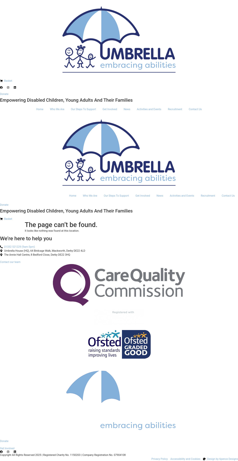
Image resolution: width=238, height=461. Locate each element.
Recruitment (175, 109)
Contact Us (195, 109)
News (127, 109)
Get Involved (110, 109)
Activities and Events (149, 109)
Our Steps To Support (83, 109)
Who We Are (57, 109)
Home (39, 109)
